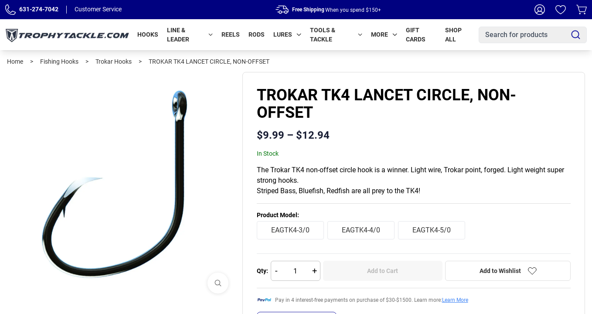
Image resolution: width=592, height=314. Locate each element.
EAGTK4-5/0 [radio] (431, 230)
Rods (256, 34)
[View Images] (218, 283)
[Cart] (581, 9)
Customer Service (98, 9)
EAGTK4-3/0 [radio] (290, 230)
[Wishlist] (560, 9)
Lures (287, 34)
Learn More (455, 300)
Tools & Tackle (336, 35)
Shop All (453, 35)
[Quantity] (296, 270)
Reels (230, 34)
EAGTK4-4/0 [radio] (361, 230)
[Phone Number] (10, 9)
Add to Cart (382, 270)
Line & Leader (190, 35)
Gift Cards (415, 35)
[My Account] (539, 9)
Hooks (147, 34)
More (384, 34)
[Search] (575, 34)
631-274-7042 (38, 9)
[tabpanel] (121, 186)
